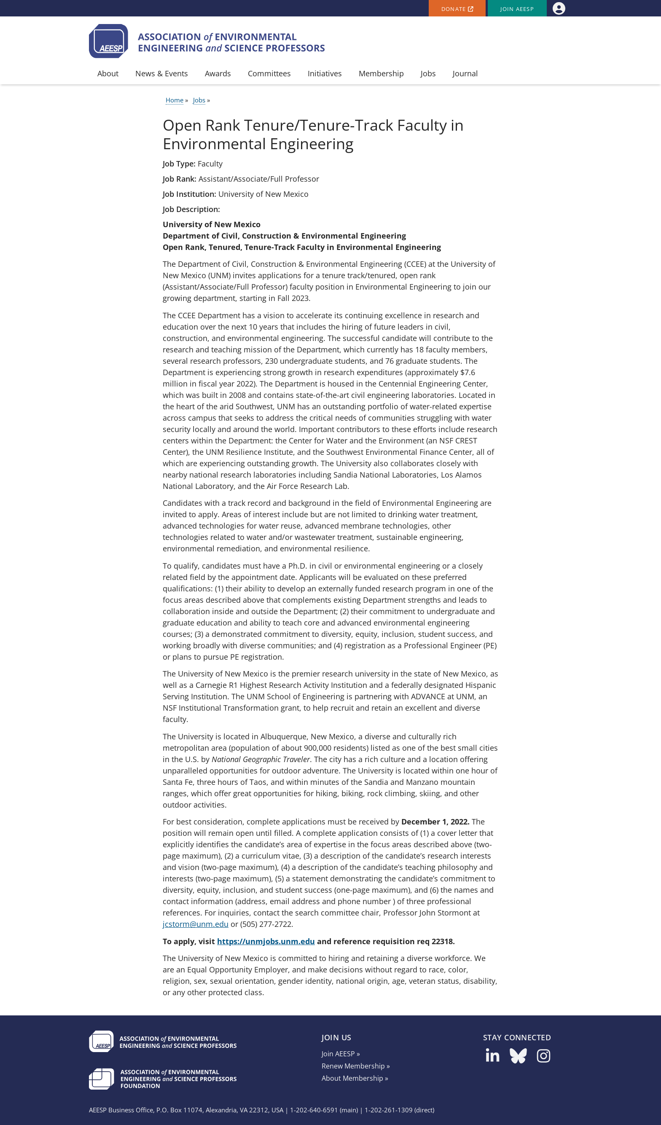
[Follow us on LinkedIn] (492, 1058)
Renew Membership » (356, 1066)
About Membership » (355, 1078)
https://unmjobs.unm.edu (266, 941)
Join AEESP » (341, 1053)
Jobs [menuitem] (428, 73)
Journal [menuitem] (465, 73)
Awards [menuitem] (218, 73)
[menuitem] (559, 8)
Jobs (199, 100)
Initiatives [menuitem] (325, 73)
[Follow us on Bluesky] (518, 1058)
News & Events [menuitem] (161, 73)
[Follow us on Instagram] (543, 1058)
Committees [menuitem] (269, 73)
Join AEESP (517, 9)
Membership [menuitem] (381, 73)
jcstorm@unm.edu (195, 924)
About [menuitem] (107, 73)
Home (174, 100)
